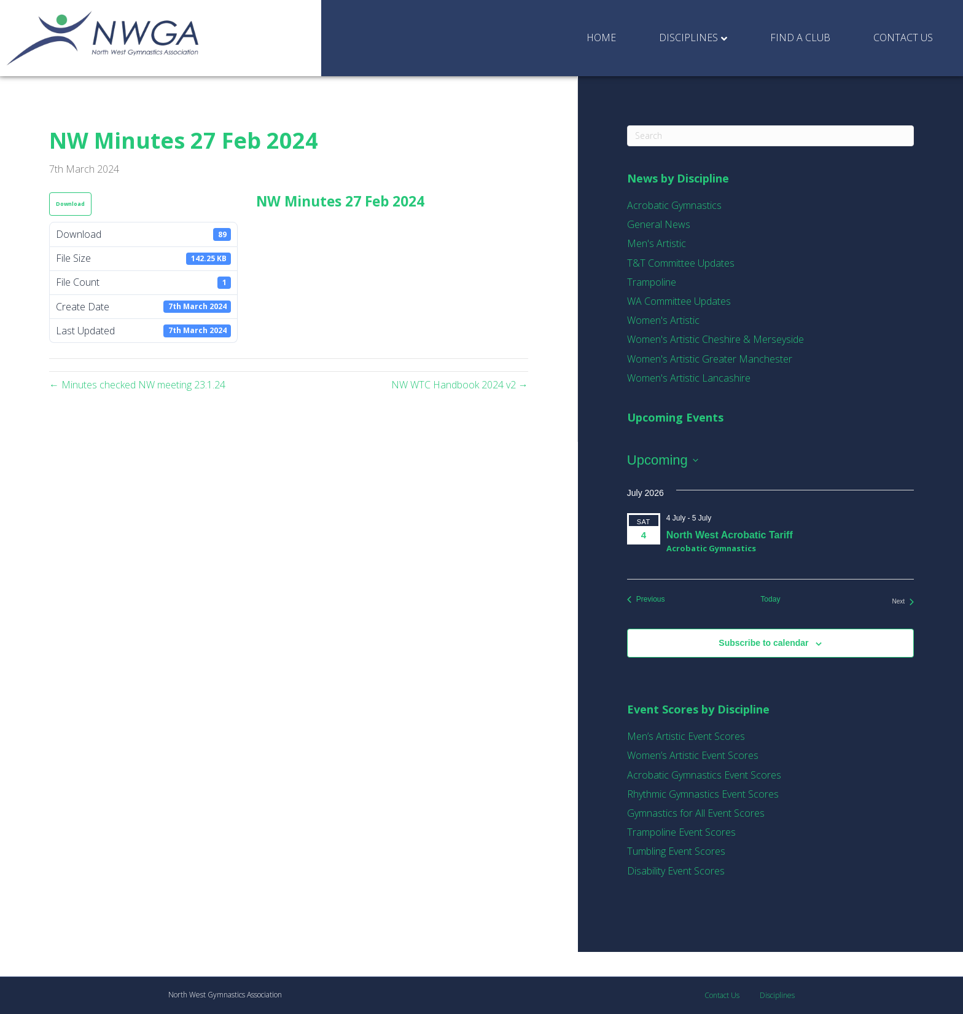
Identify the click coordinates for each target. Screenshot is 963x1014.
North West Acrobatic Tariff (729, 535)
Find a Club (800, 37)
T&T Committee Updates (681, 263)
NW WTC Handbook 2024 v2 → (459, 384)
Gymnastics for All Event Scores (696, 813)
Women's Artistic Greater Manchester (709, 359)
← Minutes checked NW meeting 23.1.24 (137, 384)
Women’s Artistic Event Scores (692, 755)
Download (70, 204)
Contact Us (903, 37)
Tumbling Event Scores (676, 851)
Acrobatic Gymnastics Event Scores (704, 775)
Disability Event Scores (676, 871)
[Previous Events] (646, 599)
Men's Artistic (656, 243)
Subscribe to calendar (763, 643)
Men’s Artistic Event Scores (686, 736)
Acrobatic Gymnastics (674, 205)
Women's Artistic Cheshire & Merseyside (715, 339)
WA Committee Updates (679, 301)
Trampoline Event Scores (681, 832)
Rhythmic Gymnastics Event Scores (703, 794)
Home (601, 37)
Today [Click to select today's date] (770, 599)
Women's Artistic (663, 320)
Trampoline (651, 282)
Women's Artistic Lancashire (689, 378)
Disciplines (688, 37)
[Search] (770, 135)
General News (658, 224)
